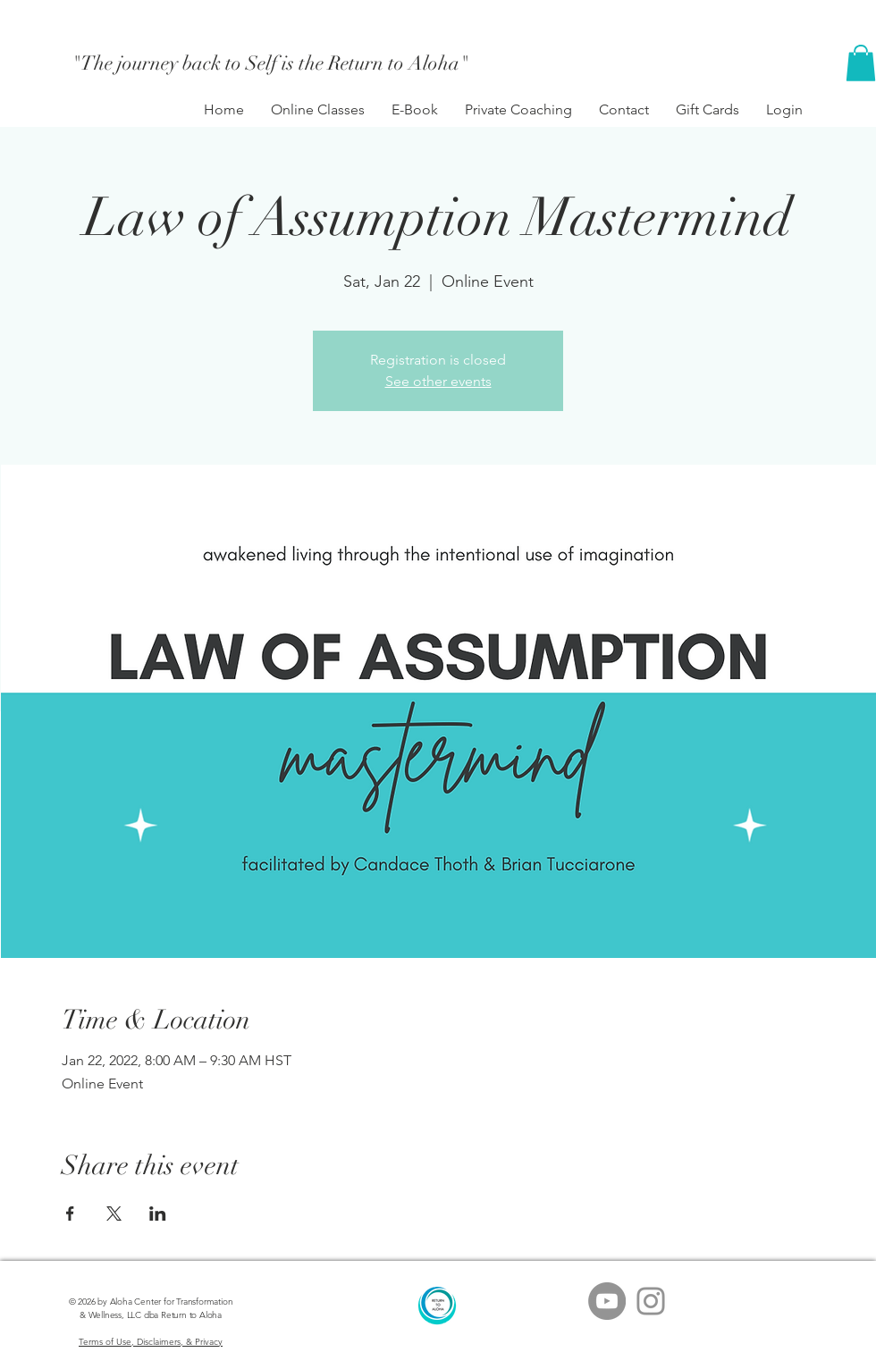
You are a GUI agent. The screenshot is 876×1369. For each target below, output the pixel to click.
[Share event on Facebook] (70, 1213)
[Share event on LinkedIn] (157, 1213)
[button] (861, 63)
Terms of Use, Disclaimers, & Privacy (151, 1342)
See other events (438, 381)
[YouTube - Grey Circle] (607, 1301)
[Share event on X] (113, 1213)
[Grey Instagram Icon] (651, 1301)
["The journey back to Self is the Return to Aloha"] (271, 63)
